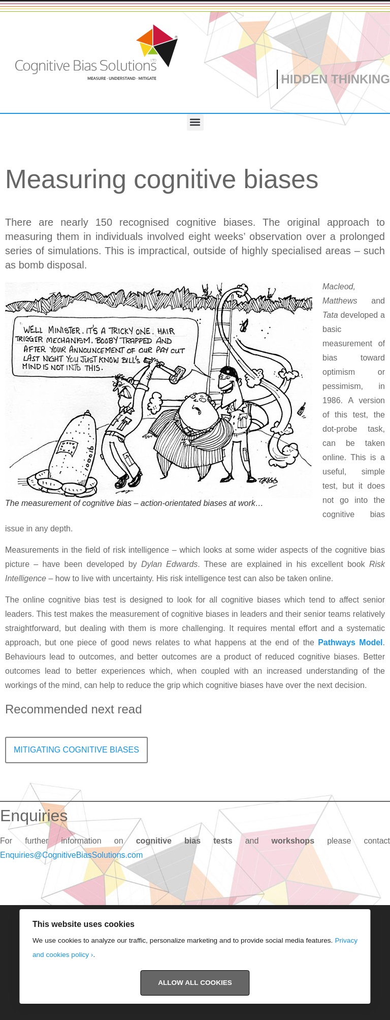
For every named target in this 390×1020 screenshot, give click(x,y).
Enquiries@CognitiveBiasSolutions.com (71, 855)
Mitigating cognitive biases (76, 749)
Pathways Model (350, 642)
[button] (195, 122)
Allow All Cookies (195, 982)
